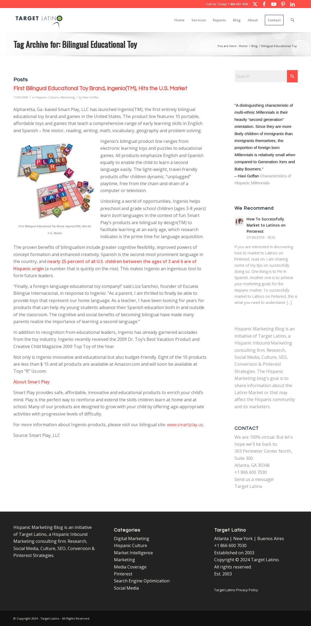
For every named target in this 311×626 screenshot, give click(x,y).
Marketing (67, 97)
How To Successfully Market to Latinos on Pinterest (266, 225)
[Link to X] (255, 4)
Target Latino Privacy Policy (236, 589)
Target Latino (248, 486)
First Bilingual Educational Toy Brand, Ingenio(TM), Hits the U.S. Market (100, 88)
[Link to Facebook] (264, 4)
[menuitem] (179, 20)
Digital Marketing (131, 538)
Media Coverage (130, 567)
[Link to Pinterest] (283, 4)
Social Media (126, 588)
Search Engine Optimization (142, 581)
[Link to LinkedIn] (292, 4)
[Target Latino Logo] (39, 20)
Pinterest (123, 574)
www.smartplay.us (185, 424)
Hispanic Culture (47, 97)
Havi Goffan (91, 97)
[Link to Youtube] (274, 4)
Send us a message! (254, 479)
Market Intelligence (133, 553)
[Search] (292, 20)
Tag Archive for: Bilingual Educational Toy (75, 44)
